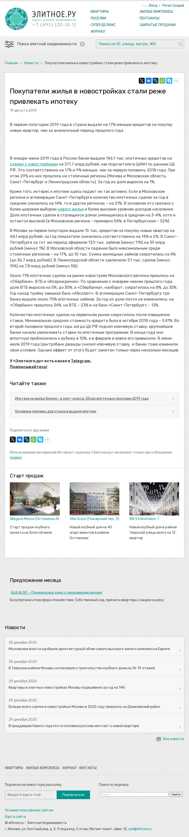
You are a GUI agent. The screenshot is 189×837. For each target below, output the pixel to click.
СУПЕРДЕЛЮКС (103, 25)
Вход (153, 5)
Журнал (69, 768)
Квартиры (14, 768)
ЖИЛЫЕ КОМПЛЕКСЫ (156, 12)
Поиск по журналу (114, 785)
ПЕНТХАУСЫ (149, 18)
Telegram (80, 361)
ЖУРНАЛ (98, 32)
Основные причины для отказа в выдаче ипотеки (55, 411)
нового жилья (71, 209)
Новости (31, 63)
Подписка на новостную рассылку (33, 785)
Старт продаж (27, 476)
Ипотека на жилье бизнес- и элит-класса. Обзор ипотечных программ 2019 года (82, 398)
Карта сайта (15, 817)
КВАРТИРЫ (100, 12)
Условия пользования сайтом (29, 810)
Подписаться (73, 795)
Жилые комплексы (42, 768)
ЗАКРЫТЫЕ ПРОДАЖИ (158, 25)
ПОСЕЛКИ (98, 18)
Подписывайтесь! (28, 367)
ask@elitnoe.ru (140, 829)
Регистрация (173, 5)
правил (16, 458)
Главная (11, 63)
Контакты (88, 768)
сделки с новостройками (34, 164)
